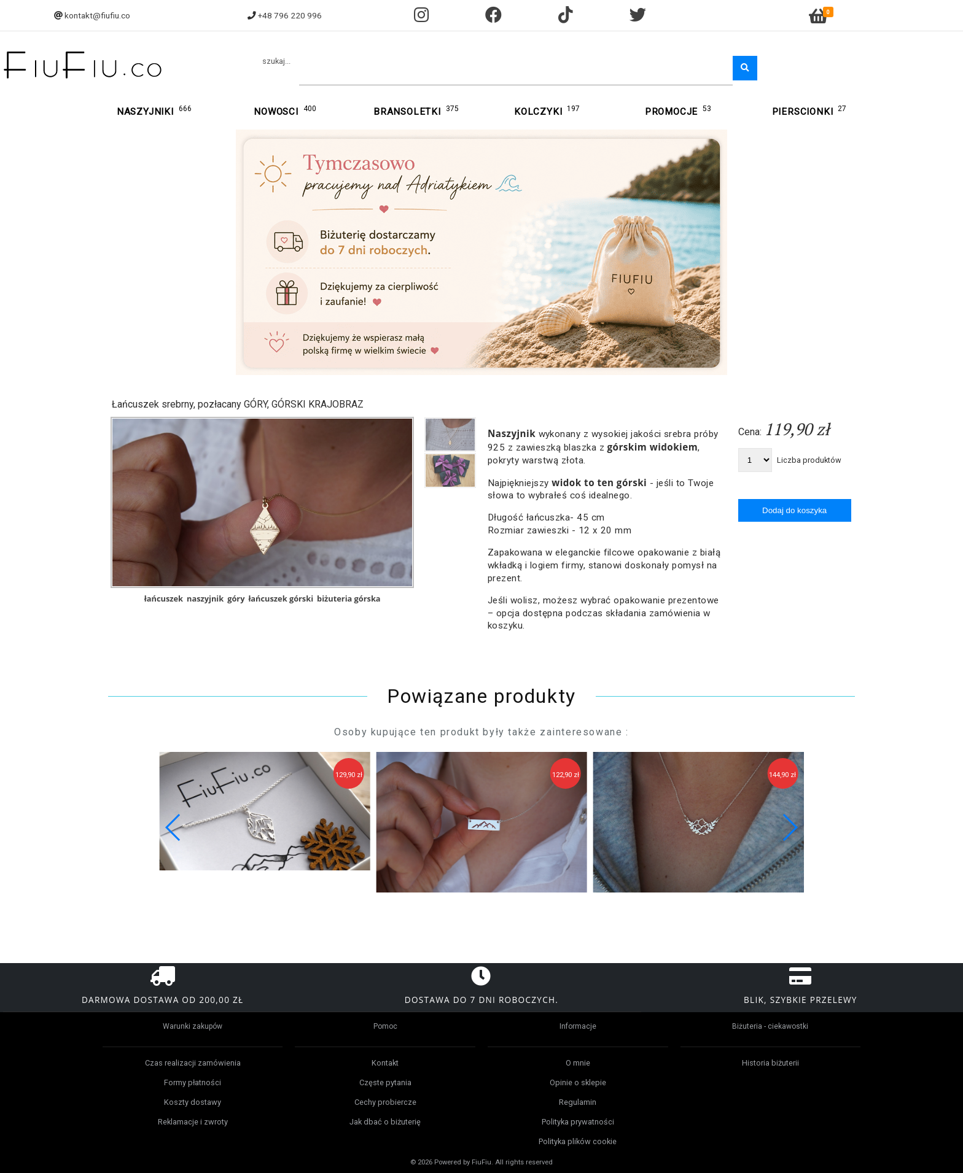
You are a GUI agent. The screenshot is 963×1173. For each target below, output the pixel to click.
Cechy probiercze (385, 1102)
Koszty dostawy (192, 1102)
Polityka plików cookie (578, 1141)
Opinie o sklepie (578, 1082)
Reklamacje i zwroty (193, 1121)
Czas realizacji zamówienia (193, 1062)
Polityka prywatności (578, 1121)
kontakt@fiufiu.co (97, 15)
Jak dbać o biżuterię (385, 1121)
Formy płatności (192, 1082)
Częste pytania (385, 1082)
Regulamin (577, 1102)
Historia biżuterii (770, 1062)
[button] (789, 827)
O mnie (578, 1062)
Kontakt (385, 1062)
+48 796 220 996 (290, 15)
